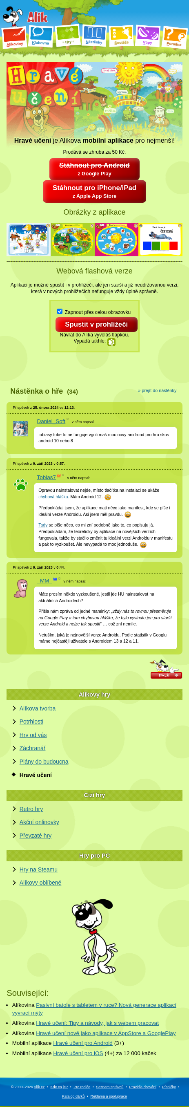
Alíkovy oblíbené (41, 884)
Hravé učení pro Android (83, 1044)
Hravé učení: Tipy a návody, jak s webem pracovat (97, 1024)
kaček (149, 1054)
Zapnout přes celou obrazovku (94, 312)
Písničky (169, 1088)
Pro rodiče (81, 1088)
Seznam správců (109, 1088)
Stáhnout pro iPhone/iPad (94, 192)
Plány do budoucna (44, 763)
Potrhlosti (31, 722)
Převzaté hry (36, 836)
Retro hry (31, 810)
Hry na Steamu (39, 870)
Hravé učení (36, 776)
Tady (42, 526)
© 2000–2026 (28, 1088)
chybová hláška (53, 497)
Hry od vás (33, 736)
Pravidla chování (142, 1088)
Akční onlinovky (39, 823)
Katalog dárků (73, 1097)
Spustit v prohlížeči (97, 325)
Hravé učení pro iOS (78, 1054)
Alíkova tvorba (38, 709)
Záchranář (33, 749)
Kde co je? (59, 1088)
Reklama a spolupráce (109, 1097)
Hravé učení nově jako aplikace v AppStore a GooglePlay (106, 1034)
